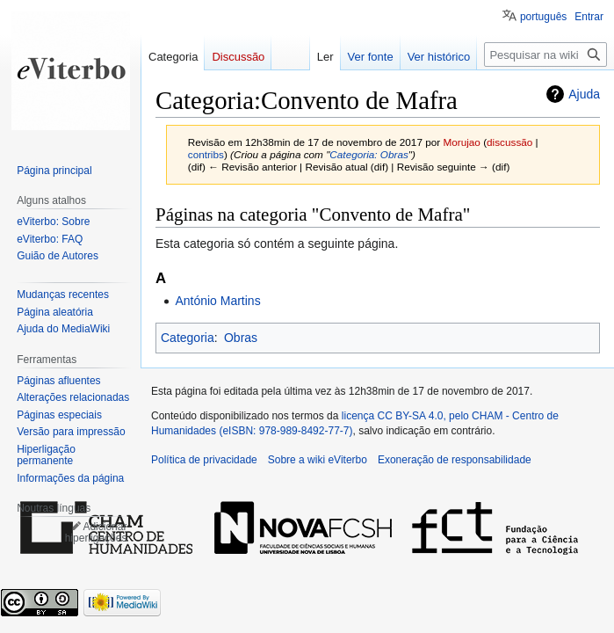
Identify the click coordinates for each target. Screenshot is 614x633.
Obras (240, 338)
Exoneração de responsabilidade (454, 460)
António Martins (217, 301)
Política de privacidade (204, 460)
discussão (509, 142)
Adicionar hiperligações (96, 532)
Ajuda (584, 94)
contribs (206, 154)
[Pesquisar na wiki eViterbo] (545, 54)
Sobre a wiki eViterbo (317, 460)
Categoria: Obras (368, 154)
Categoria (187, 338)
